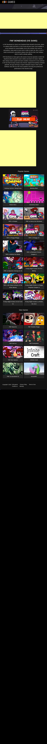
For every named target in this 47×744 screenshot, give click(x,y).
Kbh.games (15, 384)
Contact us (15, 386)
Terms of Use (32, 384)
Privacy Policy (23, 384)
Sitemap (22, 386)
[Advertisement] (23, 21)
